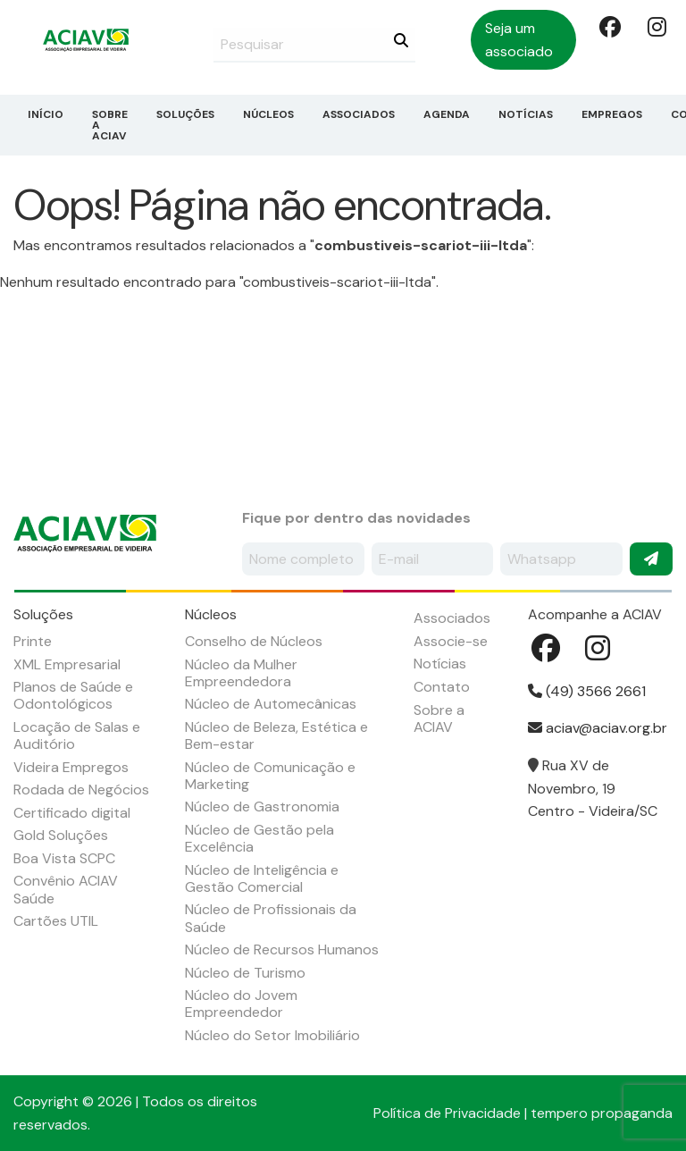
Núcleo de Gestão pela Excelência (259, 838)
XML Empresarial (67, 664)
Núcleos (268, 114)
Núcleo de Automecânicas (270, 703)
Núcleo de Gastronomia (262, 806)
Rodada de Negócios (81, 789)
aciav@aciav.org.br (597, 727)
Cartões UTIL (55, 921)
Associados (358, 114)
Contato (442, 686)
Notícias (525, 114)
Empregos (611, 114)
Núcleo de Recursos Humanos (282, 949)
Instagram (656, 26)
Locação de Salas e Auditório (76, 735)
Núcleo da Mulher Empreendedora (241, 673)
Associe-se (451, 641)
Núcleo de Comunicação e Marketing (270, 776)
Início (45, 114)
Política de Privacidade (447, 1113)
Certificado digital (71, 812)
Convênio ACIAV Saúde (65, 889)
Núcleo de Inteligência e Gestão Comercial (262, 878)
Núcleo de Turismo (245, 972)
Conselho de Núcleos (253, 641)
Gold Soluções (60, 835)
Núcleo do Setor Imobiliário (272, 1035)
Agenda (446, 114)
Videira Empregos (71, 767)
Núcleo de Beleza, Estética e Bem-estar (276, 735)
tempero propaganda (602, 1113)
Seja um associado (519, 40)
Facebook (608, 26)
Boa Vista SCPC (64, 858)
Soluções (185, 114)
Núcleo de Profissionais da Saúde (270, 918)
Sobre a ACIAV (110, 125)
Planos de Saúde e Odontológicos (73, 695)
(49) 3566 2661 (587, 691)
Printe (32, 641)
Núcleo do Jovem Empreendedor (241, 1003)
